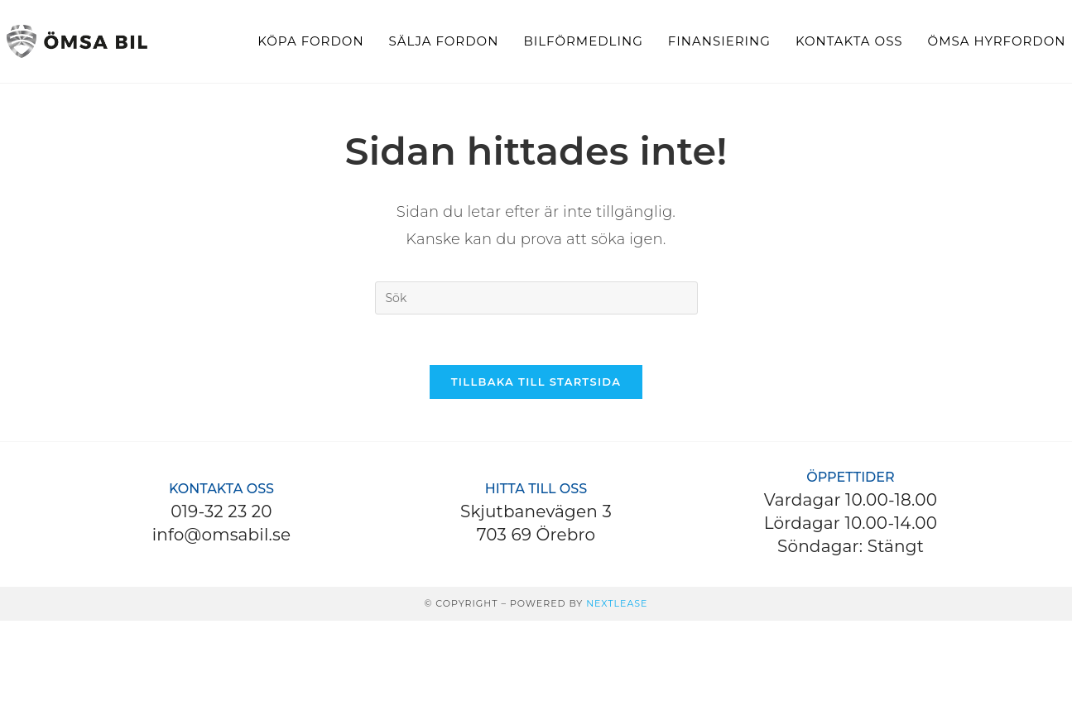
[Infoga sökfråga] (536, 297)
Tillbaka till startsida (536, 381)
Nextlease (616, 603)
